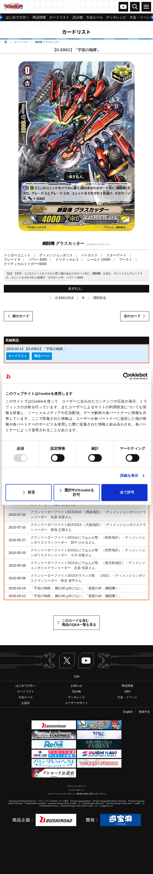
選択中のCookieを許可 (79, 492)
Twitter (67, 660)
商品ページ (42, 356)
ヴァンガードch (123, 7)
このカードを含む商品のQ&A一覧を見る (79, 623)
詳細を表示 (129, 476)
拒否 (31, 492)
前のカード (20, 316)
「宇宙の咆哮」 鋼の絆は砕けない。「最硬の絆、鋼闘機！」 (76, 588)
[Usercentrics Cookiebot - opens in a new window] (127, 376)
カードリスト (21, 42)
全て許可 (127, 492)
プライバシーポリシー (76, 786)
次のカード (132, 316)
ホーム (5, 42)
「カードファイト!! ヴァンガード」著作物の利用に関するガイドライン (76, 794)
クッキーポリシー (76, 790)
